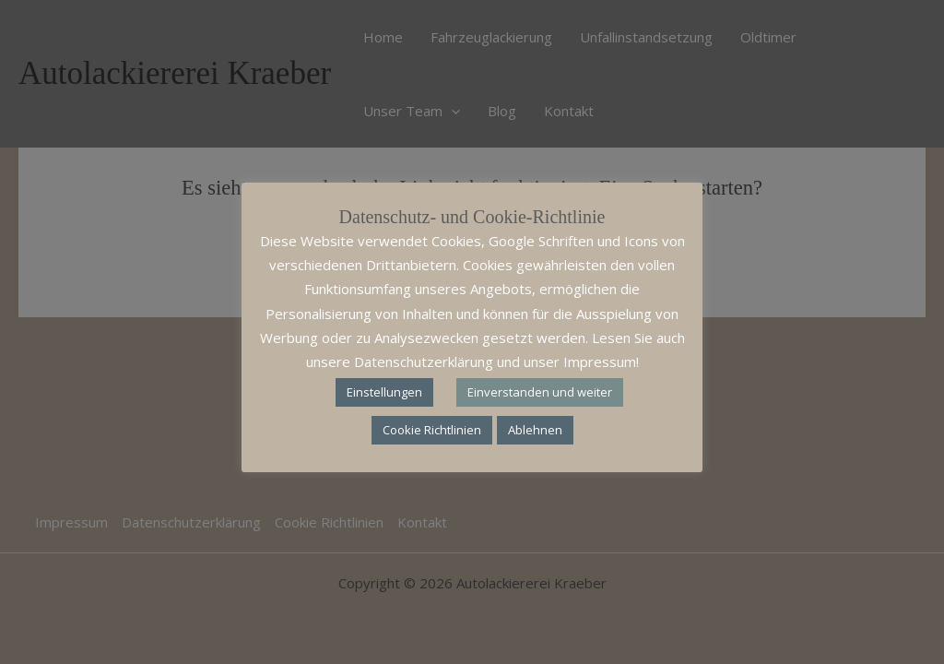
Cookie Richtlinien (432, 429)
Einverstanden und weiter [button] (539, 392)
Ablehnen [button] (535, 429)
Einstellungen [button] (384, 392)
